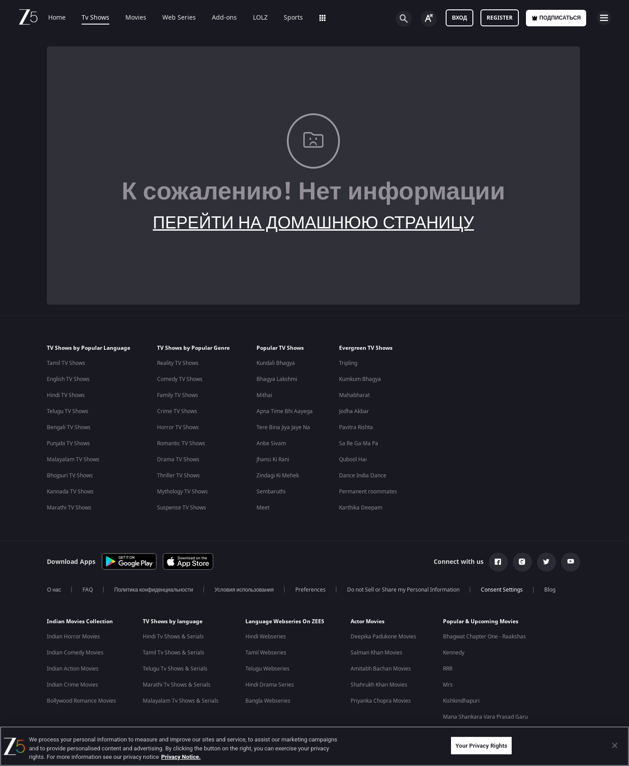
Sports (293, 18)
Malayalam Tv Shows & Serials (181, 701)
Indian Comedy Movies (75, 653)
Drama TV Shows (178, 459)
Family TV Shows (177, 395)
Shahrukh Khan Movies (379, 685)
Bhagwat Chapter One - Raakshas (484, 637)
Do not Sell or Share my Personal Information (403, 590)
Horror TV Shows (178, 427)
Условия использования (244, 590)
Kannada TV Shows (70, 492)
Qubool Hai (353, 459)
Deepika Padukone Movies (383, 637)
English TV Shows (68, 379)
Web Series (179, 18)
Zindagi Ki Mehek (278, 476)
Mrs (448, 685)
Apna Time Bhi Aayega (285, 411)
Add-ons (224, 18)
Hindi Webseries (265, 637)
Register (500, 18)
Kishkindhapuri (461, 701)
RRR (447, 669)
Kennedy (453, 653)
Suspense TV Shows (181, 508)
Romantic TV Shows (181, 443)
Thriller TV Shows (178, 476)
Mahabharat (354, 395)
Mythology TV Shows (182, 492)
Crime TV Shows (177, 411)
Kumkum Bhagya (360, 379)
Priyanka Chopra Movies (381, 701)
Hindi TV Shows (66, 395)
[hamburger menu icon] (604, 18)
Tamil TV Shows (66, 363)
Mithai (264, 395)
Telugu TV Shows (67, 411)
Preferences (310, 590)
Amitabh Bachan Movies (381, 669)
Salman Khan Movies (376, 653)
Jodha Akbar (354, 411)
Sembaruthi (271, 492)
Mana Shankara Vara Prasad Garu (485, 717)
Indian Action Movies (73, 669)
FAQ (88, 590)
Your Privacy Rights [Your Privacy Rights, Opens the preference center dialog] (481, 745)
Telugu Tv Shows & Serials (175, 669)
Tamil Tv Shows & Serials (173, 653)
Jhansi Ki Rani (273, 459)
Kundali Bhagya (276, 363)
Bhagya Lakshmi (277, 379)
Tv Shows (95, 18)
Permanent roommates (368, 492)
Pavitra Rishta (356, 427)
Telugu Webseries (267, 669)
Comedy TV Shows (180, 379)
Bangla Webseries (267, 701)
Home (57, 18)
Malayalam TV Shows (73, 459)
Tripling (348, 363)
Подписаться (556, 18)
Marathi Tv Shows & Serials (177, 685)
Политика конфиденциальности (153, 590)
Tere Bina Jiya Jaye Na (283, 427)
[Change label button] (429, 19)
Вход (459, 18)
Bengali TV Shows (69, 427)
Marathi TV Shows (69, 508)
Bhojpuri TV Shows (70, 476)
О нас (54, 590)
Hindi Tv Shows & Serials (173, 637)
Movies (135, 18)
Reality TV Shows (178, 363)
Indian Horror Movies (73, 637)
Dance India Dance (362, 476)
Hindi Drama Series (269, 685)
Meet (263, 508)
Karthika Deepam (360, 508)
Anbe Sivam (271, 443)
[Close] (615, 745)
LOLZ (260, 18)
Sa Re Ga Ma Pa (358, 443)
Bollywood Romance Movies (81, 701)
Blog (549, 590)
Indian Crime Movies (72, 685)
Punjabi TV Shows (68, 443)
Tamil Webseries (265, 653)
